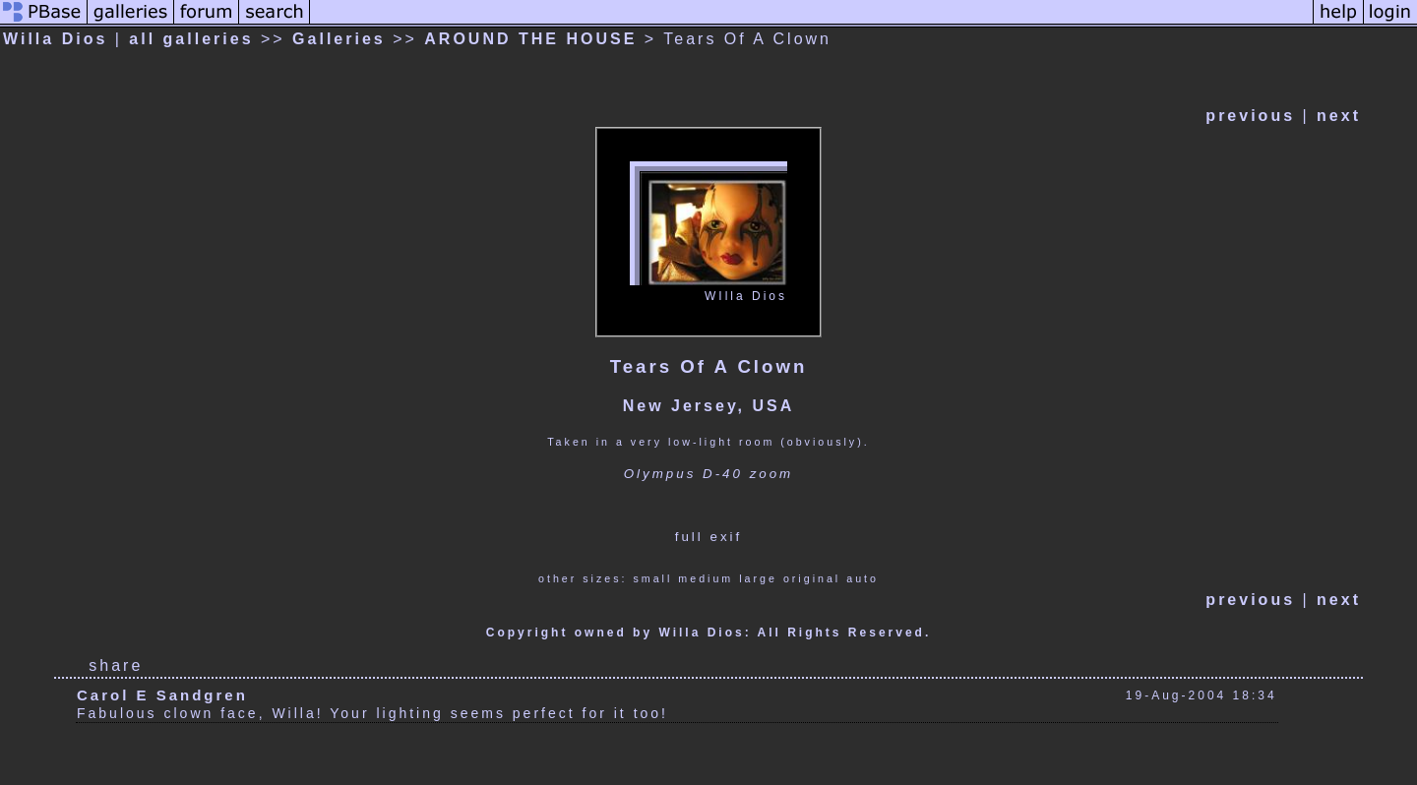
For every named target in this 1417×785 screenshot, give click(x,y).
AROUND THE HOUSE (530, 38)
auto (862, 578)
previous (1250, 115)
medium (705, 578)
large (758, 578)
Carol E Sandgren (162, 695)
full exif (708, 536)
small (652, 578)
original (811, 578)
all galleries (191, 38)
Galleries (339, 38)
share (116, 665)
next (1339, 115)
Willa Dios (55, 38)
